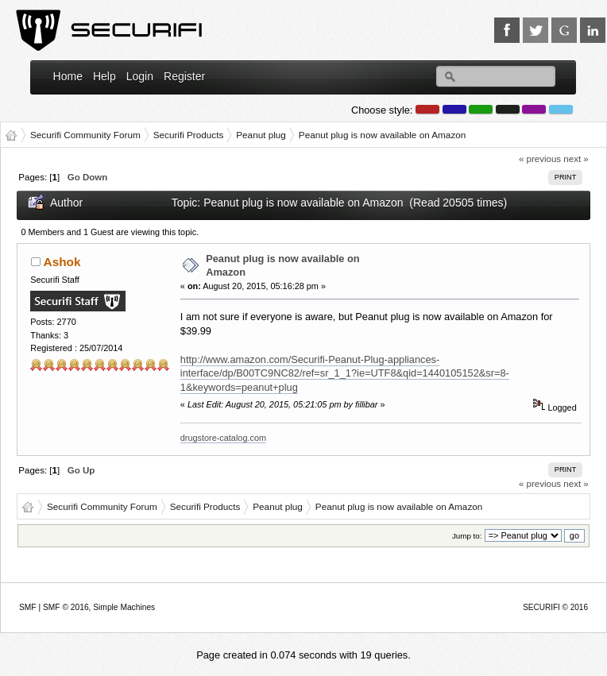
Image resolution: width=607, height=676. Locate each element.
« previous (540, 159)
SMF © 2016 (66, 607)
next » (575, 159)
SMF (28, 607)
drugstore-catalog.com (223, 437)
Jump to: (467, 535)
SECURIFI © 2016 (555, 607)
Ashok (62, 261)
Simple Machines (124, 607)
